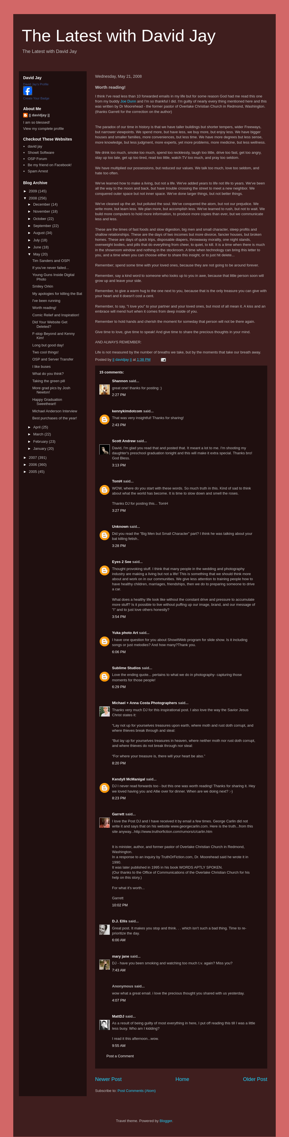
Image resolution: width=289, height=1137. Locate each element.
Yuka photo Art (125, 633)
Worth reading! (44, 308)
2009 (33, 191)
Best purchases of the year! (54, 418)
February (41, 441)
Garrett (118, 814)
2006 (33, 464)
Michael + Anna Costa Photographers (144, 703)
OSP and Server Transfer (52, 359)
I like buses (41, 366)
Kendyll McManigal (128, 779)
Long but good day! (48, 345)
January (40, 448)
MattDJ (118, 1016)
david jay (35, 146)
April (37, 427)
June (37, 247)
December (42, 204)
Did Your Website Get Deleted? (49, 324)
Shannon (120, 381)
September (42, 226)
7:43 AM (119, 970)
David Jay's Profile (36, 84)
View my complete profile (43, 128)
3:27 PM (119, 510)
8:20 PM (119, 763)
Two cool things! (45, 352)
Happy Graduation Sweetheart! (47, 401)
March (39, 434)
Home (182, 1079)
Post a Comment (120, 1056)
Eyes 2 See (121, 562)
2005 (33, 472)
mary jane (120, 956)
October (40, 219)
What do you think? (48, 373)
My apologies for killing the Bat (57, 294)
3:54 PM (119, 617)
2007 (33, 457)
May (37, 254)
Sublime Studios (126, 668)
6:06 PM (119, 652)
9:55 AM (119, 1045)
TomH (117, 481)
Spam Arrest (38, 171)
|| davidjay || (39, 115)
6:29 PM (119, 687)
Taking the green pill (48, 381)
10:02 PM (120, 905)
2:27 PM (119, 395)
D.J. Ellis (119, 921)
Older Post (255, 1079)
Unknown (120, 526)
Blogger (166, 1121)
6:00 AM (119, 940)
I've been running (46, 301)
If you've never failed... (50, 268)
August (39, 233)
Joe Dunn (128, 101)
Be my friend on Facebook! (49, 165)
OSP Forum (37, 159)
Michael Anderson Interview (54, 411)
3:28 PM (119, 546)
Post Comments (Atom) (137, 1091)
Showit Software (41, 152)
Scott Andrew (123, 441)
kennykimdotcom (127, 411)
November (42, 211)
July (37, 240)
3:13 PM (119, 465)
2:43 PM (119, 425)
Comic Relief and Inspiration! (55, 315)
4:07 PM (119, 1000)
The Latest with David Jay (119, 35)
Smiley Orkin (42, 286)
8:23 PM (119, 798)
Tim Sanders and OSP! (51, 261)
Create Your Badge (36, 98)
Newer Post (108, 1079)
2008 (33, 198)
